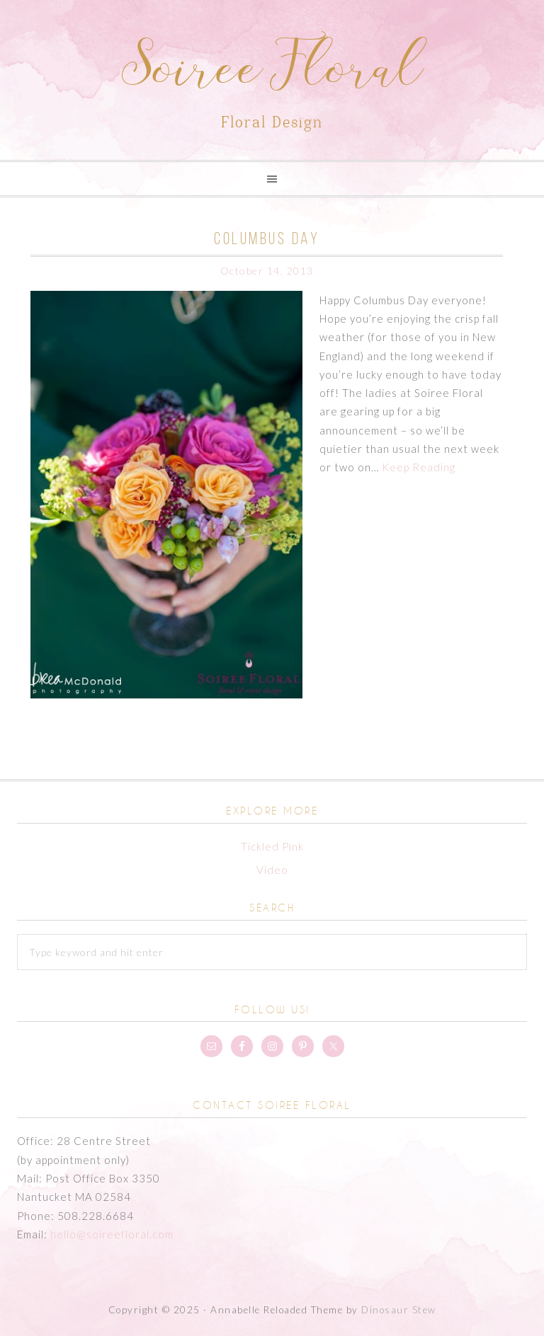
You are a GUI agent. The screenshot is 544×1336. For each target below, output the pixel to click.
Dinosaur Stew (398, 1309)
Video (272, 869)
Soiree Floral (272, 72)
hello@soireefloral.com (112, 1234)
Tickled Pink (272, 846)
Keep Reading (418, 467)
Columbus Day (266, 238)
